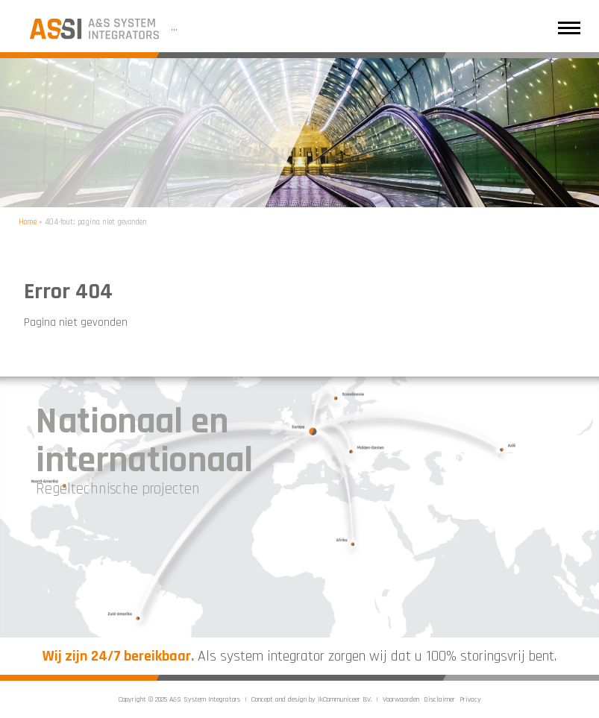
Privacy (470, 699)
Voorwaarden (401, 699)
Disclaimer (439, 699)
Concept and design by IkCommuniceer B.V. (311, 699)
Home (28, 222)
